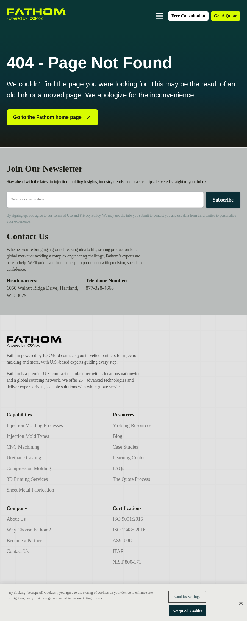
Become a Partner (24, 540)
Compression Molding (29, 468)
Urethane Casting (24, 457)
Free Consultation (188, 15)
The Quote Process (131, 479)
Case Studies (125, 447)
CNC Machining (23, 447)
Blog (117, 436)
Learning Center (129, 457)
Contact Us (18, 551)
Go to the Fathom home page (52, 117)
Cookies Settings (187, 600)
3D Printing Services (27, 479)
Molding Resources (132, 425)
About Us (16, 519)
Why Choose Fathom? (29, 530)
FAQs (118, 468)
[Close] (241, 607)
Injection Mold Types (28, 436)
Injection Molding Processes (35, 425)
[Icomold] (75, 341)
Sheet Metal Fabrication (30, 490)
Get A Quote (225, 15)
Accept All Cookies (187, 614)
